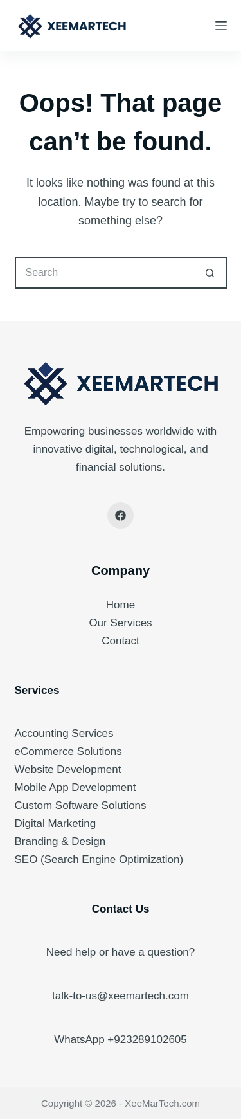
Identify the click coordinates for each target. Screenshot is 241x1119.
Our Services (120, 623)
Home (120, 605)
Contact (120, 641)
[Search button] (211, 273)
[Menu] (221, 26)
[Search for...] (105, 273)
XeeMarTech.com (162, 1103)
